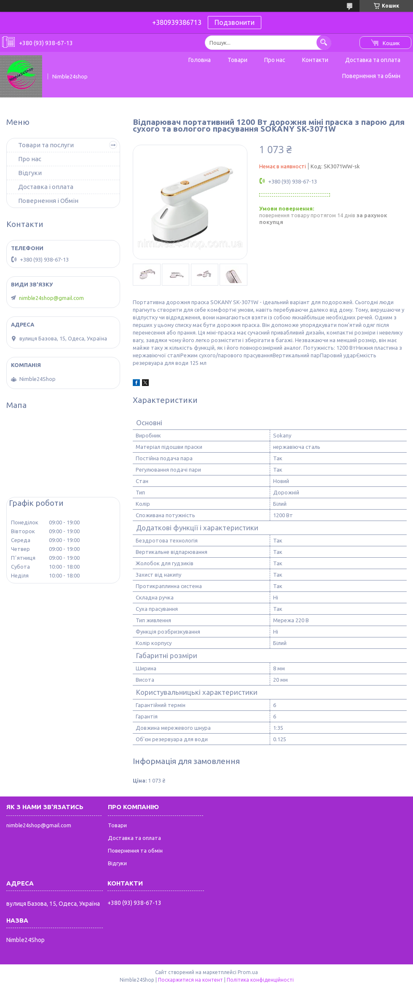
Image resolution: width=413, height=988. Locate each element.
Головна (199, 60)
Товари (237, 60)
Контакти (315, 60)
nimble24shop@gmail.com (51, 298)
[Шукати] (323, 42)
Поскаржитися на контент (190, 980)
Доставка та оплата (372, 60)
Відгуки (30, 172)
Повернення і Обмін (48, 200)
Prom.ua (248, 972)
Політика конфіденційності (260, 980)
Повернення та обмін (371, 76)
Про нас (274, 60)
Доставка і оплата (45, 186)
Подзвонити (235, 22)
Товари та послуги (46, 144)
